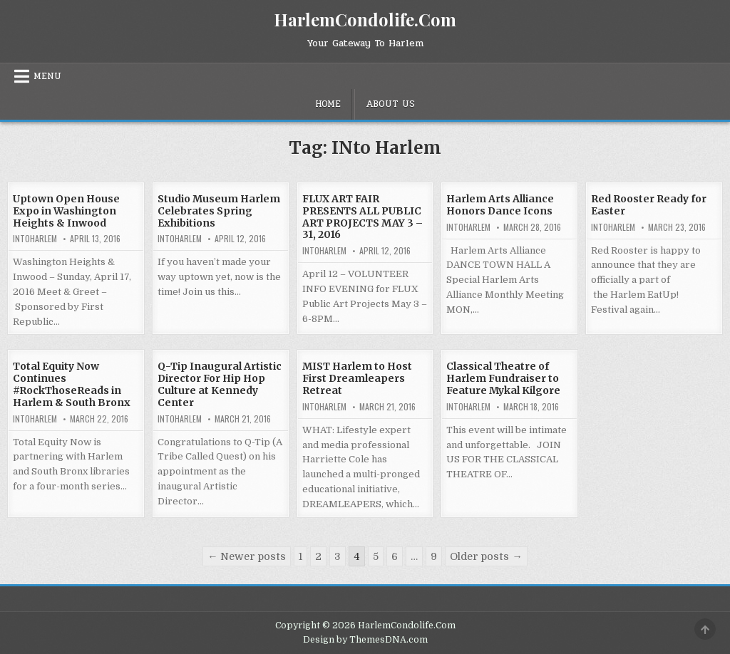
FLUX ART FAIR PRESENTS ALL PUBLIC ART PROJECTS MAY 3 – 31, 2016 (362, 216)
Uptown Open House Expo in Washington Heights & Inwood (66, 210)
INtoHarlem (35, 238)
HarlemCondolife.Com (365, 19)
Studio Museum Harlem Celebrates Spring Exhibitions (219, 210)
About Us (390, 104)
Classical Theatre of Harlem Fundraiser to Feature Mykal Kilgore (503, 378)
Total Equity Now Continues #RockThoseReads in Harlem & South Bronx (71, 384)
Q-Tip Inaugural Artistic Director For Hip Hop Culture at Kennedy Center (220, 384)
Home (328, 104)
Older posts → (486, 556)
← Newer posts (246, 556)
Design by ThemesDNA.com (365, 640)
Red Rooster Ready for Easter (648, 204)
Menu (47, 76)
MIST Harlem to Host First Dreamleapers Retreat (357, 378)
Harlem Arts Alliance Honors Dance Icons (500, 204)
